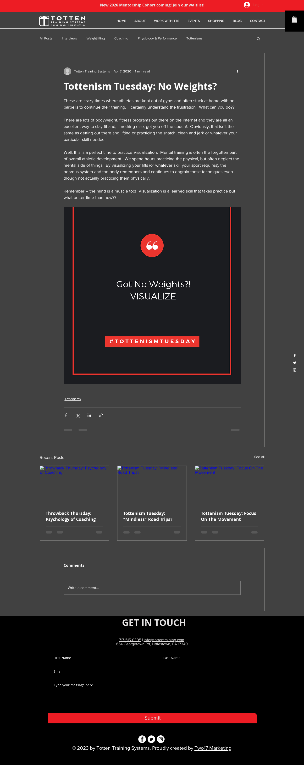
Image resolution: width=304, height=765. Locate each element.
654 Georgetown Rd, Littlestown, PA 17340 (152, 644)
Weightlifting (96, 38)
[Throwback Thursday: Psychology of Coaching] (74, 485)
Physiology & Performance (157, 38)
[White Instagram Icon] (295, 370)
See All (259, 457)
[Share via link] (101, 415)
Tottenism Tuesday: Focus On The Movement (228, 516)
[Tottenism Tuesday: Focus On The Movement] (229, 485)
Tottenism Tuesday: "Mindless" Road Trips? (147, 516)
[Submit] (152, 718)
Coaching (121, 38)
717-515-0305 (130, 640)
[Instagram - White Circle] (161, 739)
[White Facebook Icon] (295, 355)
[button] (294, 19)
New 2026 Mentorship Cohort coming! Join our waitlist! (152, 5)
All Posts (46, 38)
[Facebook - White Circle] (142, 739)
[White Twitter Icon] (295, 363)
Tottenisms (194, 38)
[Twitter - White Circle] (151, 739)
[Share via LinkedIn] (89, 415)
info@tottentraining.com (164, 640)
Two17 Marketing (213, 748)
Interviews (69, 38)
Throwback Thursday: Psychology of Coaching (71, 516)
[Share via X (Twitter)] (77, 415)
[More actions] (238, 71)
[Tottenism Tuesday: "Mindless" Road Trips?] (152, 485)
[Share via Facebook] (66, 415)
